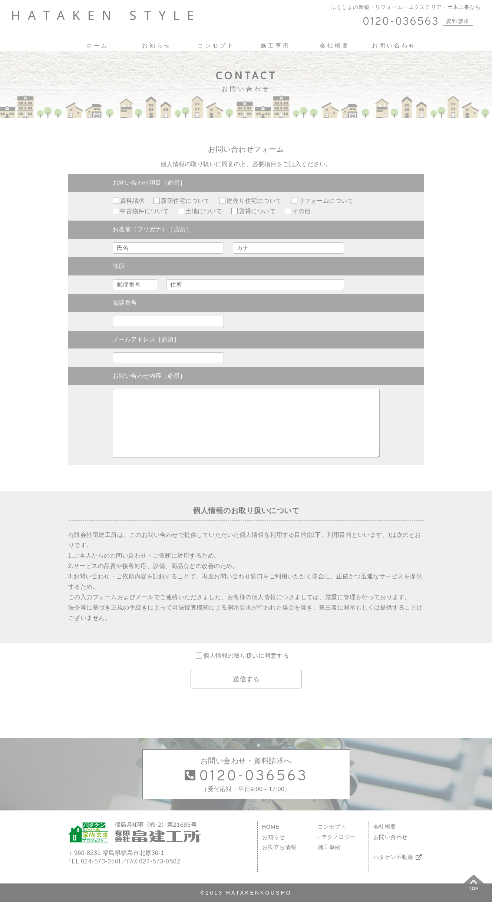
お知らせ (273, 837)
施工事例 (329, 847)
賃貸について (257, 211)
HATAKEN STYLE (106, 15)
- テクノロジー (337, 837)
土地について (203, 211)
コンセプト (332, 826)
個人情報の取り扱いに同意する (246, 655)
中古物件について (144, 211)
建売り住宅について (254, 201)
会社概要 (384, 826)
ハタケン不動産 (397, 857)
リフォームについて (326, 201)
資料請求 (458, 21)
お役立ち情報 (279, 847)
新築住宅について (185, 201)
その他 (301, 211)
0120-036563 (401, 22)
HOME (271, 826)
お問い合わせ (390, 837)
